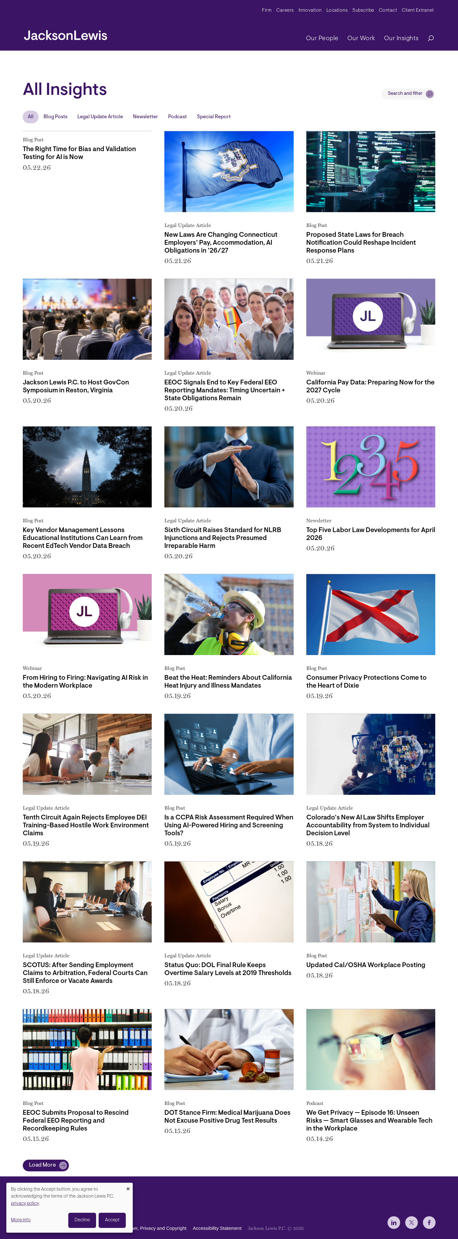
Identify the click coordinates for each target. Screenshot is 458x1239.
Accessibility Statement (217, 1228)
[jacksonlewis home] (65, 33)
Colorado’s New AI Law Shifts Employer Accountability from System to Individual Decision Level (368, 825)
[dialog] (69, 1208)
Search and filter (405, 93)
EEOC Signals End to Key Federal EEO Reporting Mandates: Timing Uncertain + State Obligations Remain (224, 390)
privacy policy (25, 1203)
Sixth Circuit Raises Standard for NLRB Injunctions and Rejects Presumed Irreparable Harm (222, 538)
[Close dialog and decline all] (128, 1187)
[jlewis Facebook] (429, 1222)
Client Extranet (418, 10)
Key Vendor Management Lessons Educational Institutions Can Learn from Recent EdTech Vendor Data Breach (83, 538)
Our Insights (401, 38)
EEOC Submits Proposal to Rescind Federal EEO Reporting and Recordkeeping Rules (76, 1121)
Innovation (310, 10)
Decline (82, 1220)
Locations (337, 10)
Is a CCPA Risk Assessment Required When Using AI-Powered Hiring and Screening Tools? (228, 825)
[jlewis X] (411, 1222)
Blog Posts (55, 117)
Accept (112, 1220)
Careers (285, 10)
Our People (322, 38)
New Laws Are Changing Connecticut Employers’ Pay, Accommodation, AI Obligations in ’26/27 (221, 243)
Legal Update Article (100, 117)
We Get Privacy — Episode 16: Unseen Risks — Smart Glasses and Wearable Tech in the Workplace (369, 1121)
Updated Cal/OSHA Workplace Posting (365, 965)
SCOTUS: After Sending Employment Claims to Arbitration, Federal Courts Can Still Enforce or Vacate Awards (85, 973)
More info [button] (21, 1220)
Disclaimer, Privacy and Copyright (151, 1228)
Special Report (214, 117)
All (31, 117)
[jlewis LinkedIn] (394, 1222)
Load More (42, 1165)
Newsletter (145, 117)
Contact (388, 10)
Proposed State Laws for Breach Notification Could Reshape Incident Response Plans (361, 243)
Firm (267, 10)
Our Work (361, 38)
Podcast (177, 117)
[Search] (427, 39)
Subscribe (363, 10)
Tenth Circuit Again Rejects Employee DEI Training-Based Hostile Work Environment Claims (86, 825)
